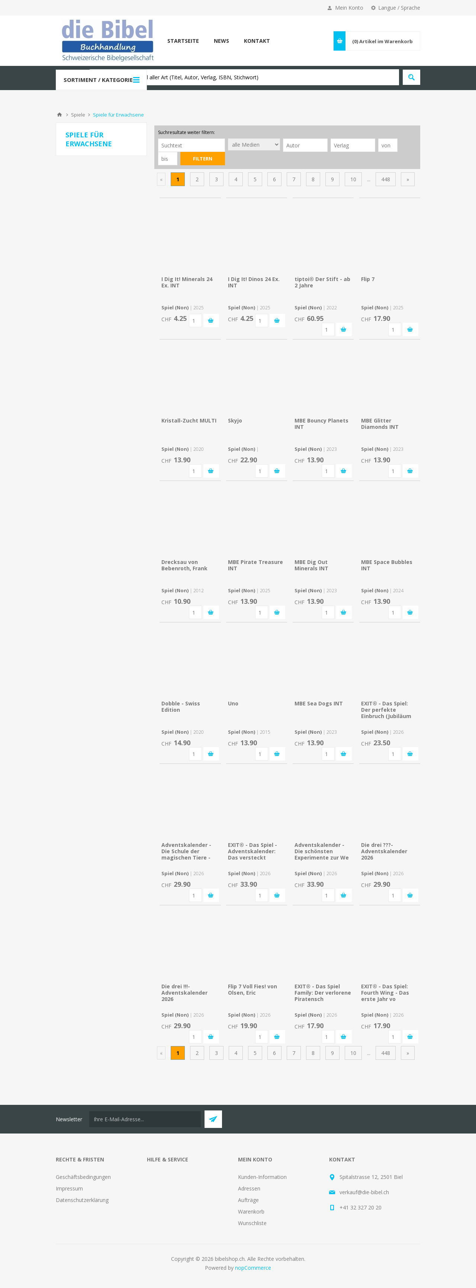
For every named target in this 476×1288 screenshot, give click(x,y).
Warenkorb (251, 1211)
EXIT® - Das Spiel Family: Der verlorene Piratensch (323, 992)
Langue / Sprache (399, 7)
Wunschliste (252, 1223)
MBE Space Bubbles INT (386, 565)
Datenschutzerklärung (82, 1199)
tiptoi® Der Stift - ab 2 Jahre (322, 282)
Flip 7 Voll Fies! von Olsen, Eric (252, 989)
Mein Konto (349, 7)
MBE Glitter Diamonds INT (380, 423)
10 (353, 179)
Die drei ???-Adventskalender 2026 (384, 851)
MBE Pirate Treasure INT (255, 565)
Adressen (249, 1188)
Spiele (78, 114)
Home (59, 115)
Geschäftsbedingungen (83, 1176)
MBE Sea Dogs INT (319, 703)
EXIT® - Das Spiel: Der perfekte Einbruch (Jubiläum (386, 710)
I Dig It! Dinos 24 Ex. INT (254, 282)
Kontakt (257, 40)
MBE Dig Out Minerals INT (311, 565)
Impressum (69, 1188)
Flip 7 (367, 279)
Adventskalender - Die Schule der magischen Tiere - (186, 851)
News (221, 40)
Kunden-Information (262, 1176)
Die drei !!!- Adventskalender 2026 (184, 992)
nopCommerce (253, 1267)
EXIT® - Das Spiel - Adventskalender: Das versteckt (252, 851)
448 (385, 179)
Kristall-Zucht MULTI (188, 420)
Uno (233, 703)
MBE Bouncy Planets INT (321, 423)
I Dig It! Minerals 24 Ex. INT (186, 282)
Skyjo (235, 420)
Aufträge (248, 1199)
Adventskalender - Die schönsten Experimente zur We (322, 851)
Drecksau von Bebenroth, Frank (184, 565)
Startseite (183, 40)
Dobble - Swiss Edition (180, 706)
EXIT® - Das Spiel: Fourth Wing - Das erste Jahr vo (385, 992)
